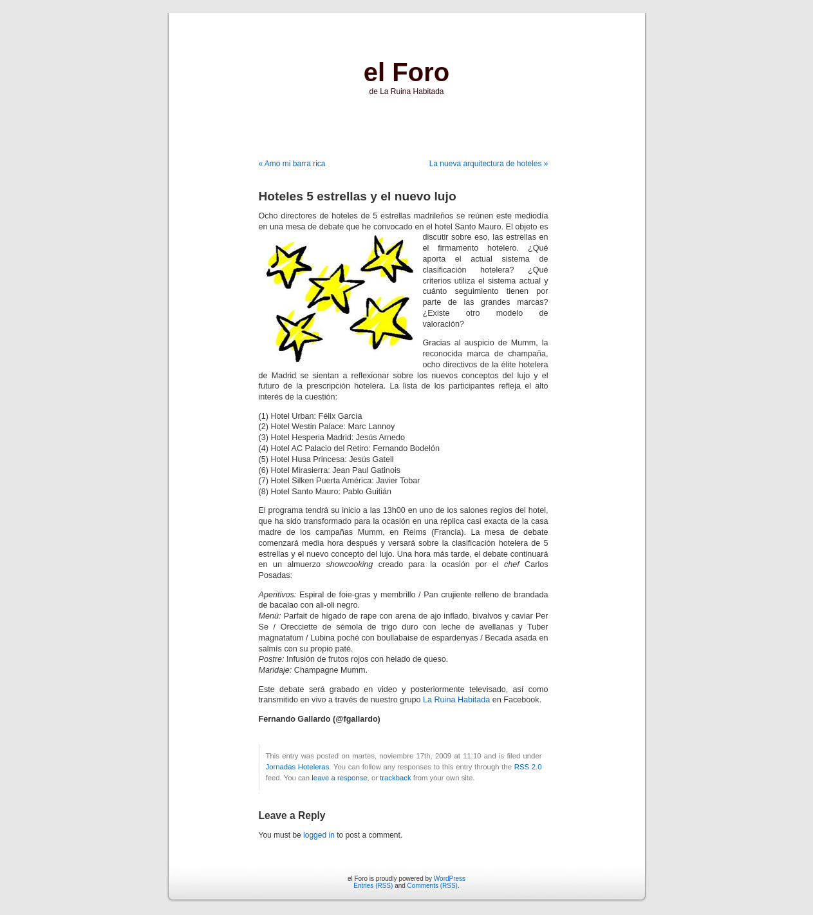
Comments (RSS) (432, 885)
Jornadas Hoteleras (298, 767)
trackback (395, 778)
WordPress (449, 878)
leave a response (339, 778)
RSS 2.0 (528, 767)
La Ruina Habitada (456, 699)
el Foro (406, 72)
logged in (319, 835)
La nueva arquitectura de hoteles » (488, 163)
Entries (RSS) (373, 885)
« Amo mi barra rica (292, 163)
